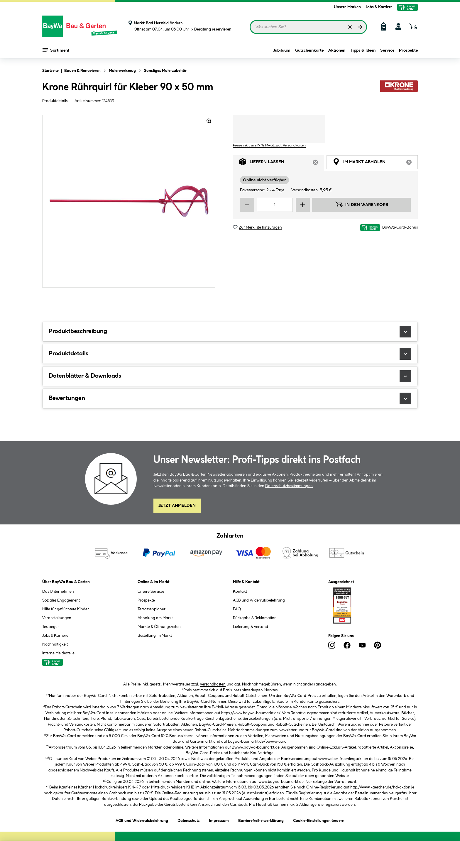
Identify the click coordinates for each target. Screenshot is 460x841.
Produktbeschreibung (230, 331)
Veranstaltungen (56, 618)
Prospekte (408, 50)
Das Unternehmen (58, 591)
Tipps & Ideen (363, 50)
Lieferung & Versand (250, 627)
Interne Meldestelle (58, 653)
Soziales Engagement (61, 600)
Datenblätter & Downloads (230, 376)
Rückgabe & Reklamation (255, 618)
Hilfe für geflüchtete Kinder (65, 609)
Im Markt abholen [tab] (375, 163)
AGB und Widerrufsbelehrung (259, 600)
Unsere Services (151, 591)
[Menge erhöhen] (303, 205)
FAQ (237, 609)
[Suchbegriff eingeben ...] (308, 27)
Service (387, 50)
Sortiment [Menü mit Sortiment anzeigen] (56, 50)
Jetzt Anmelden (177, 506)
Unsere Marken (347, 7)
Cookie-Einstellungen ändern (318, 820)
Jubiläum (281, 50)
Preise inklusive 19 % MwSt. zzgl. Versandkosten (269, 145)
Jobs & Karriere (379, 7)
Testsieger (50, 627)
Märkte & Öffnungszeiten (159, 627)
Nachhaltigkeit (55, 644)
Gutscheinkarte (309, 50)
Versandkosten (213, 684)
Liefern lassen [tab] (281, 163)
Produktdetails (54, 101)
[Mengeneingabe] (275, 205)
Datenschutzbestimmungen (289, 486)
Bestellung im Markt (155, 635)
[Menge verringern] (247, 205)
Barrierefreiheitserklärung (261, 820)
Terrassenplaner (151, 609)
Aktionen (336, 50)
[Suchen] (360, 27)
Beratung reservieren (210, 29)
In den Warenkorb (361, 204)
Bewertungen (230, 398)
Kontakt (240, 591)
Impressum (219, 820)
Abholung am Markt (155, 618)
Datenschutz (188, 820)
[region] (128, 201)
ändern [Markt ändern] (176, 23)
